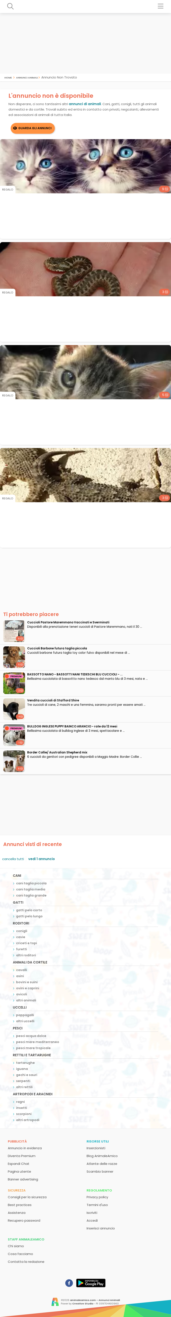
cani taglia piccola (31, 883)
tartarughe (25, 1063)
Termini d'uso (97, 1205)
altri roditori (26, 955)
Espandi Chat (18, 1163)
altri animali (26, 1000)
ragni (20, 1102)
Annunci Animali (27, 77)
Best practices (20, 1205)
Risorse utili (98, 1141)
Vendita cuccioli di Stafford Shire (53, 700)
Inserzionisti (96, 1148)
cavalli (21, 970)
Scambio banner (100, 1171)
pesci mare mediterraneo (37, 1042)
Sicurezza (17, 1190)
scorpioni (24, 1114)
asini (20, 976)
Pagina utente (19, 1171)
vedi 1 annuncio (41, 859)
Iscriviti (92, 1212)
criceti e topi (26, 943)
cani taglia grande (31, 895)
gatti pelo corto (29, 910)
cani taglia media (30, 889)
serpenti (23, 1081)
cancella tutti (13, 859)
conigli (21, 931)
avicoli (21, 994)
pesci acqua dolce (31, 1036)
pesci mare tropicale (33, 1048)
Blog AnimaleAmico (102, 1156)
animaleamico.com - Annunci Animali (95, 1300)
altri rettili (24, 1087)
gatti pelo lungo (29, 916)
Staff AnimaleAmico (26, 1239)
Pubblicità (17, 1141)
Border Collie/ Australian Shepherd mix (57, 752)
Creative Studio (82, 1303)
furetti (21, 949)
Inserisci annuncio (101, 1228)
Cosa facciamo (20, 1254)
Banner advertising (23, 1179)
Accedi (92, 1220)
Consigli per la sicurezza (27, 1197)
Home (8, 77)
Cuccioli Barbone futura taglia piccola (57, 648)
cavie (20, 937)
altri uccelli (25, 1021)
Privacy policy (97, 1197)
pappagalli (25, 1015)
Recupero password (24, 1220)
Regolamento (99, 1190)
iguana (22, 1069)
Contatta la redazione (26, 1261)
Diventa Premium (21, 1156)
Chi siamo (16, 1246)
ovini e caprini (27, 988)
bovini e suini (27, 982)
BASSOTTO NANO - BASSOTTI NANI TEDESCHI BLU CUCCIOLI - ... (75, 674)
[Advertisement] (85, 43)
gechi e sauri (26, 1075)
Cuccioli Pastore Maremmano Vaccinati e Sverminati (68, 622)
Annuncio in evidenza (25, 1148)
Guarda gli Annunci (35, 128)
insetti (21, 1108)
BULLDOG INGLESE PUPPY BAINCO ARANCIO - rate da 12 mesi (72, 726)
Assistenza (16, 1212)
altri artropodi (27, 1120)
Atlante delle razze (102, 1163)
